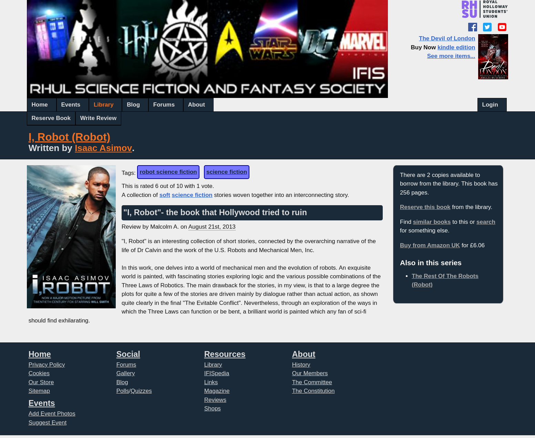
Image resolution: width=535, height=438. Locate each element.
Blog (133, 104)
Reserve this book (425, 207)
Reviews (215, 400)
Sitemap (39, 391)
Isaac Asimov (103, 148)
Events (71, 104)
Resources (225, 354)
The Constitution (313, 391)
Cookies (39, 373)
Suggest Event (48, 422)
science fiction (226, 172)
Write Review (98, 118)
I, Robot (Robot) (69, 137)
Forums (164, 104)
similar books (432, 222)
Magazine (217, 391)
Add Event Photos (52, 413)
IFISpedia (216, 373)
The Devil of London (447, 38)
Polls (122, 391)
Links (211, 382)
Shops (212, 408)
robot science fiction (168, 172)
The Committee (312, 382)
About (196, 104)
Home (40, 104)
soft (165, 195)
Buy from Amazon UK (430, 245)
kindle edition (456, 47)
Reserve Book (51, 118)
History (301, 364)
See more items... (451, 56)
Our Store (41, 382)
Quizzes (141, 391)
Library (104, 104)
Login (490, 104)
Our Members (310, 373)
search (485, 222)
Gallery (125, 373)
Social (128, 354)
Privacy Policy (47, 364)
